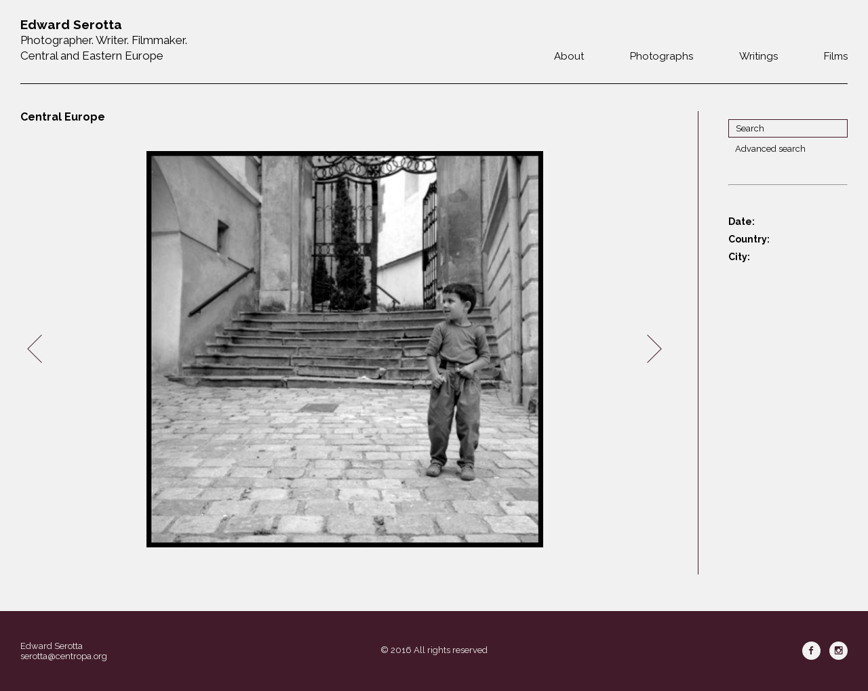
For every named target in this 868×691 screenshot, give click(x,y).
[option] (344, 349)
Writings (758, 56)
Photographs (661, 56)
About (569, 56)
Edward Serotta (51, 646)
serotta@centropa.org (63, 656)
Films (836, 56)
